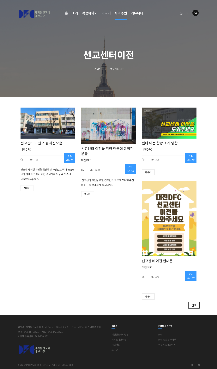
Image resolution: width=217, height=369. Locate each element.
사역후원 (121, 12)
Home (96, 69)
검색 (193, 305)
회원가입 (116, 344)
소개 (75, 12)
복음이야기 (90, 12)
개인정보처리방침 (120, 334)
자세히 (27, 188)
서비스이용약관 (119, 339)
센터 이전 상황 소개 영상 (160, 143)
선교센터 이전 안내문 (157, 260)
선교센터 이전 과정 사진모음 (41, 143)
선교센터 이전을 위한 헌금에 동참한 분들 (107, 151)
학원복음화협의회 (166, 344)
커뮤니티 (137, 12)
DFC (160, 334)
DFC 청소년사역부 (167, 339)
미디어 (106, 12)
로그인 (115, 349)
